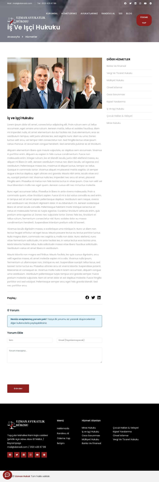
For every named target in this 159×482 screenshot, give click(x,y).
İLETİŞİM (50, 26)
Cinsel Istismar (114, 87)
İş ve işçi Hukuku (115, 108)
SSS (120, 13)
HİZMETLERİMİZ (69, 13)
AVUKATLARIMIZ (89, 13)
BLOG (129, 13)
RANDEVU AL (108, 13)
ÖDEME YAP (144, 20)
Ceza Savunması (116, 94)
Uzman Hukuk (22, 476)
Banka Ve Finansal (116, 66)
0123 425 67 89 (49, 3)
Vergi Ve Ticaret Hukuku (119, 73)
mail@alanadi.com (22, 3)
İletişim (61, 443)
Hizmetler (31, 37)
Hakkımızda (63, 428)
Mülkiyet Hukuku (115, 80)
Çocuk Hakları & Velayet (119, 115)
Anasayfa (13, 37)
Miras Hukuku (114, 122)
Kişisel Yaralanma (116, 101)
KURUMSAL (52, 13)
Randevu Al (63, 433)
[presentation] (31, 374)
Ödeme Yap (63, 438)
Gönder (18, 388)
